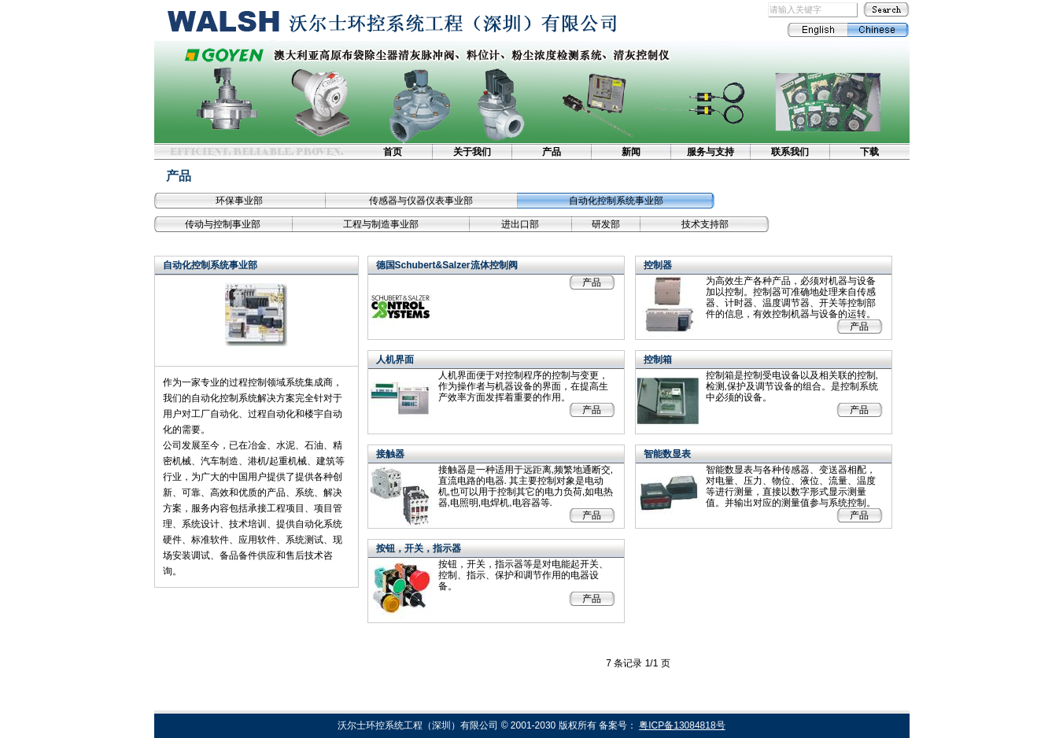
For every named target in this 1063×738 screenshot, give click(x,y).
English (817, 30)
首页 (392, 151)
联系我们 (790, 151)
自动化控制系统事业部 (616, 200)
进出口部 (520, 224)
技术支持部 (705, 224)
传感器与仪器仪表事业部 (421, 200)
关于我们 (472, 151)
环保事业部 (239, 200)
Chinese (878, 30)
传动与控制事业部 (222, 224)
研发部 (606, 224)
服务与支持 (710, 151)
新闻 (631, 151)
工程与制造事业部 (381, 224)
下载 (869, 151)
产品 (551, 151)
